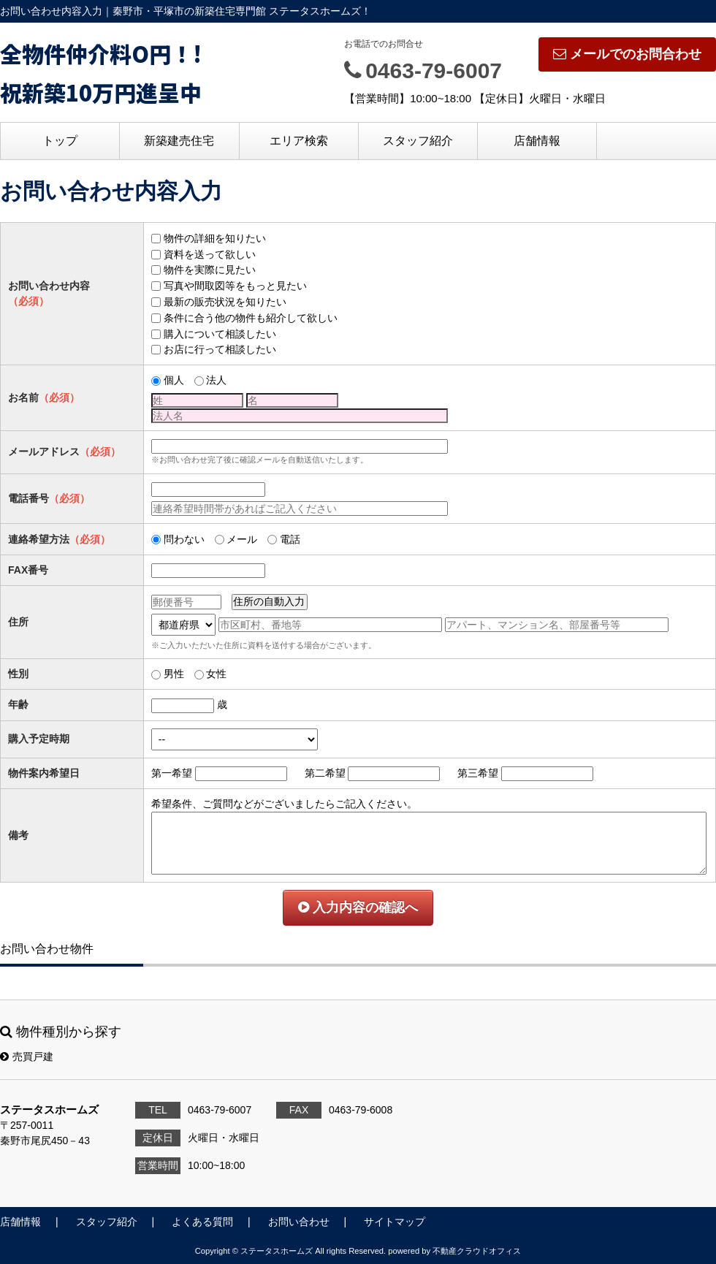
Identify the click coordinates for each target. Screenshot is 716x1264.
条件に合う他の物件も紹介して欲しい (251, 318)
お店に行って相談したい (220, 349)
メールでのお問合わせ (627, 54)
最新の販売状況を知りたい (225, 302)
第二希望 (325, 773)
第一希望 (171, 773)
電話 (290, 539)
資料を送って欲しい (210, 254)
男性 (174, 673)
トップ (59, 140)
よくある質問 (202, 1221)
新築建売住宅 (179, 140)
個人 (174, 380)
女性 (216, 673)
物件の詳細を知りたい (215, 238)
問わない (184, 539)
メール (241, 539)
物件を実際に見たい (210, 269)
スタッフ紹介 (418, 140)
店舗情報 (537, 140)
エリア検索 (299, 140)
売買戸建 (26, 1056)
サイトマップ (394, 1221)
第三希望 (477, 773)
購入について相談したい (220, 334)
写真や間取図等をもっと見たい (235, 286)
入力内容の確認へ (358, 907)
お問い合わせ (299, 1221)
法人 (216, 380)
